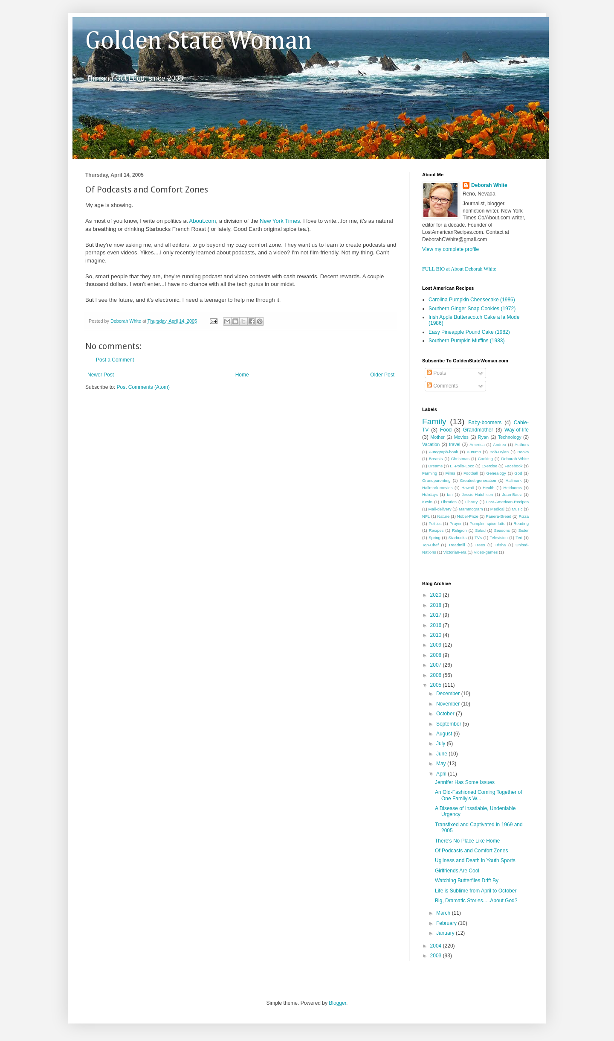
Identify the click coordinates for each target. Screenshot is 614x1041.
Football (470, 473)
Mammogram (471, 509)
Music (517, 509)
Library (471, 501)
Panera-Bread (498, 516)
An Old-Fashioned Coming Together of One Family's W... (478, 795)
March (444, 913)
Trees (480, 544)
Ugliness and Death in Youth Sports (475, 860)
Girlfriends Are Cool (457, 871)
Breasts (436, 458)
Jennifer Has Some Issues (465, 782)
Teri (519, 537)
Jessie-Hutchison (477, 494)
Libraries (449, 501)
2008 (436, 655)
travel (454, 444)
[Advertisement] (185, 416)
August (445, 734)
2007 (436, 665)
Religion (459, 530)
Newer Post (100, 375)
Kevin (427, 501)
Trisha (500, 544)
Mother (437, 437)
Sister (523, 530)
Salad (480, 530)
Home (242, 375)
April (442, 774)
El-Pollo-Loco (462, 466)
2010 (436, 635)
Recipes (436, 530)
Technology (509, 437)
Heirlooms (513, 487)
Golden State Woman (198, 41)
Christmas (460, 458)
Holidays (430, 494)
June (442, 754)
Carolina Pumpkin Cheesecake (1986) (472, 300)
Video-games (486, 552)
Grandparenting (436, 480)
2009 (436, 645)
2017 (436, 615)
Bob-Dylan (499, 451)
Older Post (382, 375)
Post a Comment (115, 360)
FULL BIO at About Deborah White (459, 269)
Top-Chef (430, 544)
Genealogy (496, 473)
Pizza (524, 516)
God (518, 473)
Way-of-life (516, 430)
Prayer (455, 523)
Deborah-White (515, 458)
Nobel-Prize (467, 516)
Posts (436, 373)
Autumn (474, 451)
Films (450, 473)
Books (523, 451)
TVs (478, 537)
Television (499, 537)
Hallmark (513, 480)
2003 (436, 956)
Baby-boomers (484, 423)
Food (446, 430)
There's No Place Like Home (467, 841)
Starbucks (458, 537)
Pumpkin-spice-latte (487, 523)
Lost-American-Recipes (507, 501)
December (448, 694)
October (446, 714)
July (441, 743)
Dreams (435, 466)
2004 (436, 946)
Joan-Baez (512, 494)
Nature (443, 516)
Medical (497, 509)
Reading (521, 523)
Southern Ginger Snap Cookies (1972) (472, 309)
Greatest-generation (478, 480)
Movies (461, 437)
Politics (435, 523)
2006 (436, 675)
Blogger (337, 1003)
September (449, 724)
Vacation (431, 444)
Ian (449, 494)
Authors (522, 444)
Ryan (483, 437)
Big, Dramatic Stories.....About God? (476, 901)
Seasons (502, 530)
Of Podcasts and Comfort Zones (471, 851)
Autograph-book (443, 451)
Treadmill (457, 544)
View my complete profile (450, 249)
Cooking (485, 458)
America (476, 444)
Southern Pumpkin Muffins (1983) (467, 341)
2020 (436, 595)
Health (489, 487)
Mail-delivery (440, 509)
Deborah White (489, 185)
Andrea (499, 444)
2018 (436, 605)
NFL (426, 516)
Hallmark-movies (437, 487)
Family (434, 421)
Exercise (489, 466)
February (447, 923)
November (448, 704)
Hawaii (467, 487)
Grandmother (478, 430)
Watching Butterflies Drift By (466, 881)
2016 (436, 625)
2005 (436, 685)
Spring (434, 537)
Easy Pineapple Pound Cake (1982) (469, 332)
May (441, 764)
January (446, 933)
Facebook (513, 466)
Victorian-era (454, 552)
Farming (429, 473)
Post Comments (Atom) (143, 387)
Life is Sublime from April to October (475, 891)
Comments (442, 386)
